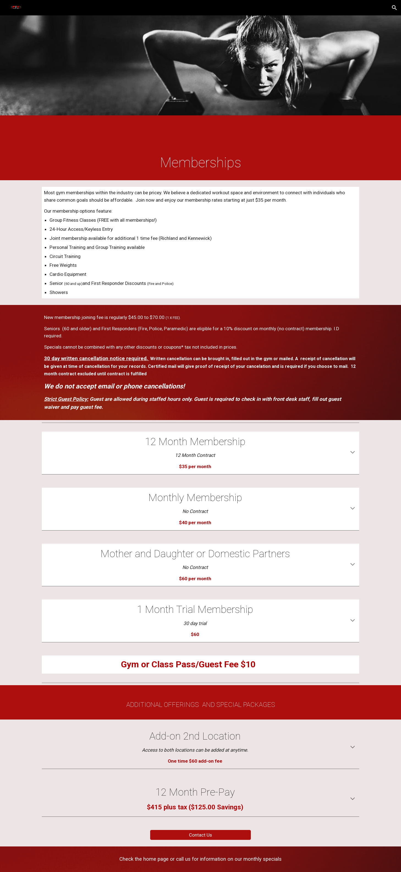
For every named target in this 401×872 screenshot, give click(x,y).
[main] (200, 163)
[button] (394, 7)
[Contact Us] (200, 835)
